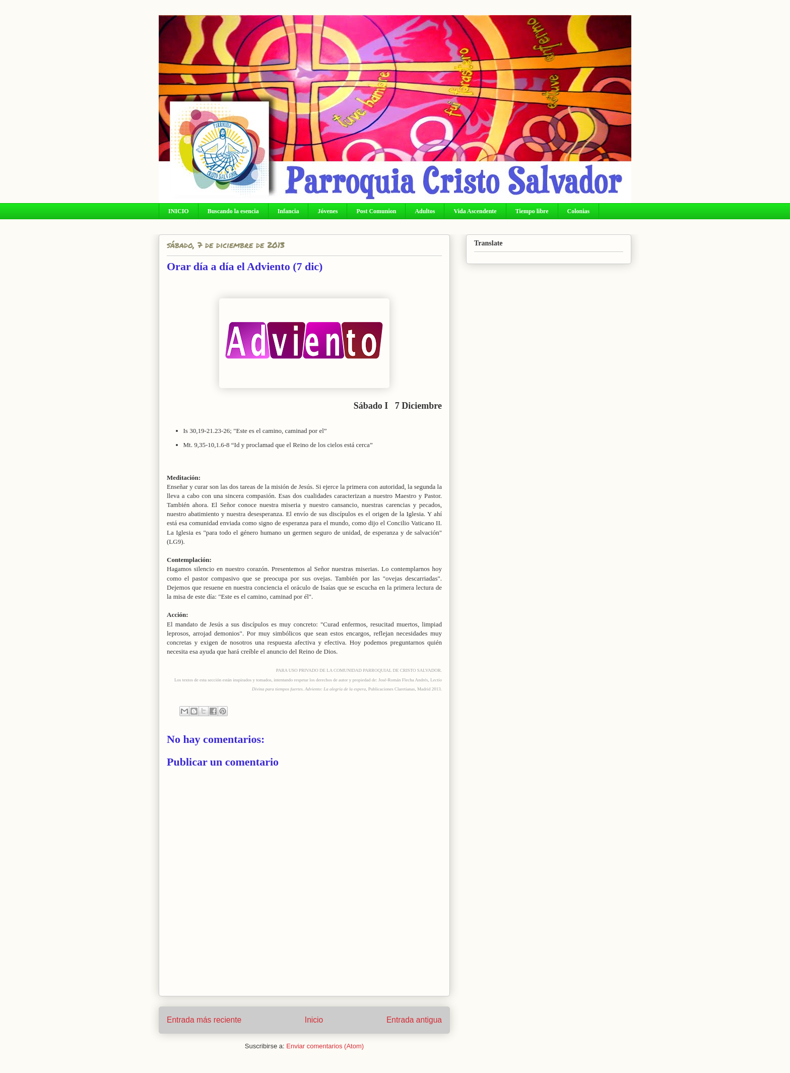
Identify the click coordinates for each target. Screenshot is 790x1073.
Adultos (425, 211)
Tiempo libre (532, 211)
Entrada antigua (414, 1020)
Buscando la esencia (233, 211)
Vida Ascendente (474, 211)
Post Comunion (376, 211)
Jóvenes (327, 211)
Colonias (578, 211)
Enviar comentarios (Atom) (325, 1046)
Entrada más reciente (204, 1020)
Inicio (314, 1020)
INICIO (178, 211)
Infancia (288, 211)
